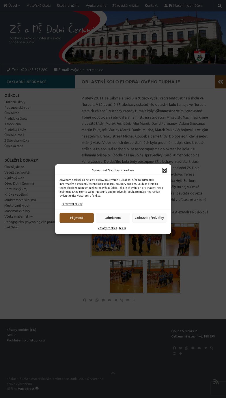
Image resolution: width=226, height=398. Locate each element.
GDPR (122, 227)
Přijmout (76, 218)
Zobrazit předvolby (149, 218)
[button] (164, 170)
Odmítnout (113, 218)
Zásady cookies (107, 227)
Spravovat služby (72, 203)
